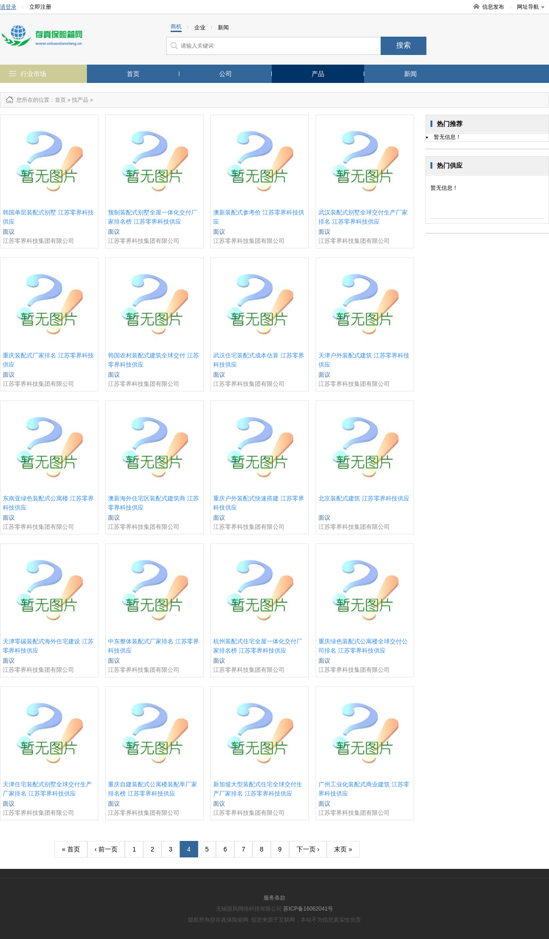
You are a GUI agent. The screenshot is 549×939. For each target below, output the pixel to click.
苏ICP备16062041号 (308, 909)
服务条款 (274, 898)
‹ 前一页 (106, 849)
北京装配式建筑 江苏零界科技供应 (363, 498)
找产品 (80, 100)
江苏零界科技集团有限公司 (38, 240)
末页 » (343, 849)
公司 (225, 73)
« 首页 (71, 849)
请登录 (8, 7)
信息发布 (493, 7)
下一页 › (308, 849)
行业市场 (33, 73)
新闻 (410, 73)
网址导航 (530, 7)
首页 (133, 73)
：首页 (57, 100)
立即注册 (40, 7)
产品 (318, 73)
